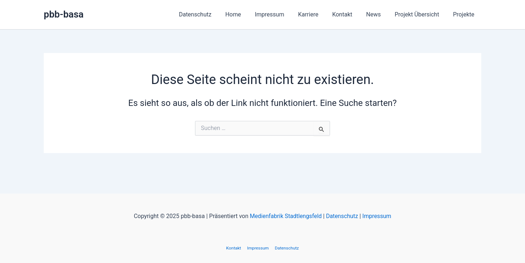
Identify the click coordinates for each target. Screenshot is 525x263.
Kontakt (350, 14)
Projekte (464, 14)
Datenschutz (211, 14)
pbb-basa (63, 14)
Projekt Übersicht (420, 14)
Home (247, 14)
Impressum (281, 14)
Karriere (318, 14)
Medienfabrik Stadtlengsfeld (285, 216)
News (379, 14)
